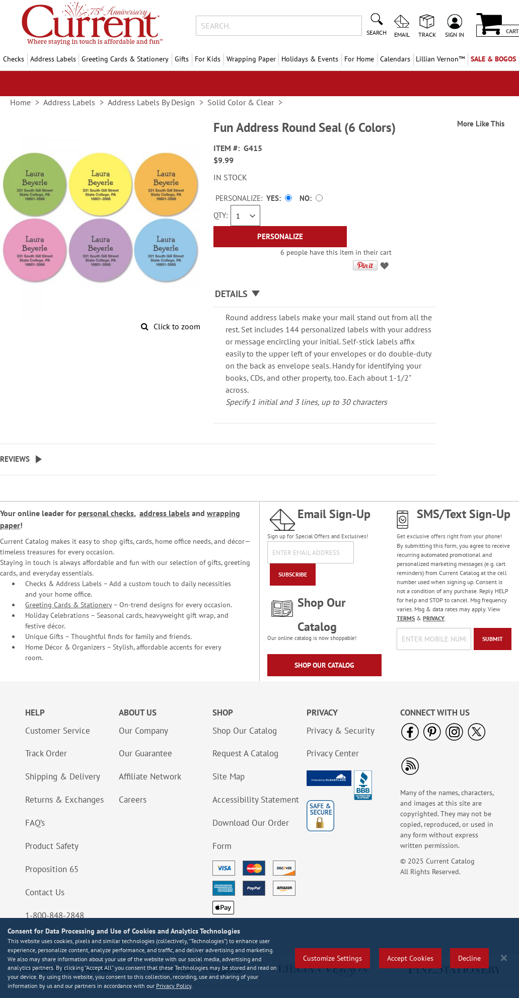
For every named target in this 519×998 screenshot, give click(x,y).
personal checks (106, 513)
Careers (132, 799)
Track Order (46, 753)
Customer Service (57, 730)
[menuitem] (440, 59)
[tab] (324, 294)
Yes (272, 198)
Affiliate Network (150, 776)
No (305, 198)
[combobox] (279, 26)
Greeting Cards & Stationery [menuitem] (125, 58)
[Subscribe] (293, 574)
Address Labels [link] (69, 102)
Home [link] (20, 102)
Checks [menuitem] (13, 58)
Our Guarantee (145, 753)
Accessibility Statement (255, 799)
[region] (259, 958)
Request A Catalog (245, 753)
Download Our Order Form (250, 834)
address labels (164, 513)
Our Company (143, 730)
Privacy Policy (173, 985)
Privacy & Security (341, 730)
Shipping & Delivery (62, 776)
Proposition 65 (52, 869)
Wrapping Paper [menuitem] (251, 58)
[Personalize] (280, 236)
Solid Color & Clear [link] (240, 102)
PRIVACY (433, 618)
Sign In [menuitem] (454, 34)
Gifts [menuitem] (182, 58)
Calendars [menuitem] (395, 58)
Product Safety (52, 845)
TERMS (406, 618)
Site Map (228, 776)
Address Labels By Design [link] (151, 102)
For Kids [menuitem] (207, 58)
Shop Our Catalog (324, 665)
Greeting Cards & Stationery (68, 604)
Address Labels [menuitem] (53, 58)
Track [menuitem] (427, 34)
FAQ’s (35, 822)
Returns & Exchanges (64, 799)
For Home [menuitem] (359, 58)
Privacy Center (333, 753)
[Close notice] (504, 958)
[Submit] (492, 639)
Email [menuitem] (402, 34)
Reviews (15, 459)
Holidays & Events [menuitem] (309, 58)
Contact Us (44, 892)
